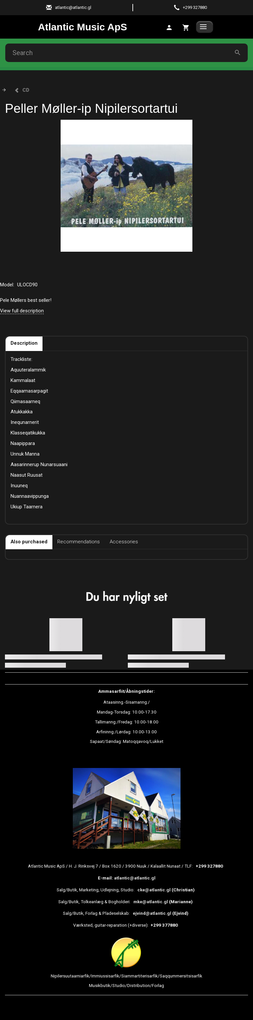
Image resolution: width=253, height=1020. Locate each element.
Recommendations (78, 542)
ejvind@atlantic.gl (152, 913)
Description (24, 343)
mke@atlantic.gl (150, 901)
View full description (22, 311)
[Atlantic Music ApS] (82, 26)
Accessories (124, 542)
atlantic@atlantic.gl (134, 877)
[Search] (237, 53)
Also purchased (29, 542)
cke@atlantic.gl (154, 889)
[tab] (186, 27)
